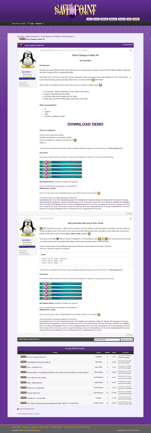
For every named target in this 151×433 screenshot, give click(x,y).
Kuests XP (64, 202)
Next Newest (34, 339)
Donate (136, 19)
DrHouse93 (99, 372)
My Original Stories (47, 182)
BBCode (104, 19)
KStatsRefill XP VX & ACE (120, 206)
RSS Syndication (84, 427)
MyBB (21, 430)
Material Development (32, 36)
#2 (130, 218)
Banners (113, 19)
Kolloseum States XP (95, 200)
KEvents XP (108, 200)
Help (129, 19)
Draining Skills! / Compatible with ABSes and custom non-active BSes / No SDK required (57, 372)
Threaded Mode (128, 44)
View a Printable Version (27, 409)
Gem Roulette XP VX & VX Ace (62, 204)
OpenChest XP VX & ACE (92, 209)
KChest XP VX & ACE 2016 (102, 202)
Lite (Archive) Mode (56, 427)
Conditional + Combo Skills (36, 398)
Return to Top (44, 427)
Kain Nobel (98, 367)
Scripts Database (46, 36)
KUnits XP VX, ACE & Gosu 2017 (55, 206)
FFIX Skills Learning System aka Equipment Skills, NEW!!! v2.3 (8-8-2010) (52, 403)
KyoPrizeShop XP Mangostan (50, 202)
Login (32, 23)
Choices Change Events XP (36, 357)
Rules (96, 19)
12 (107, 393)
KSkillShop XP (83, 200)
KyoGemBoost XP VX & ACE (50, 200)
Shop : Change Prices (34, 367)
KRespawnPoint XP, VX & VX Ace (86, 204)
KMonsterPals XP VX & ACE (101, 206)
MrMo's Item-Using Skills (35, 388)
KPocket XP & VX (76, 209)
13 (107, 403)
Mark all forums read (70, 427)
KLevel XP (71, 206)
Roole (53, 188)
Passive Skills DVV (33, 393)
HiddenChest (44, 188)
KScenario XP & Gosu (120, 200)
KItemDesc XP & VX (62, 209)
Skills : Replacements (34, 383)
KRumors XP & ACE (83, 206)
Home (89, 19)
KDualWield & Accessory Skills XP (39, 362)
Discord (122, 19)
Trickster (99, 398)
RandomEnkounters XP (69, 200)
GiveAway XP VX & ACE (107, 204)
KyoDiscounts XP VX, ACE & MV (80, 202)
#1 (130, 50)
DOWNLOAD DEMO (85, 124)
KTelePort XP (117, 202)
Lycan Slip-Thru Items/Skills (36, 378)
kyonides (84, 50)
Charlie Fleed (98, 403)
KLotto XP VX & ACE (47, 209)
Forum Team (17, 427)
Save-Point (20, 36)
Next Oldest (23, 339)
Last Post (121, 357)
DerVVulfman (98, 377)
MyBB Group (36, 430)
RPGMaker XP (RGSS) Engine (63, 36)
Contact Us (25, 427)
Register (39, 23)
